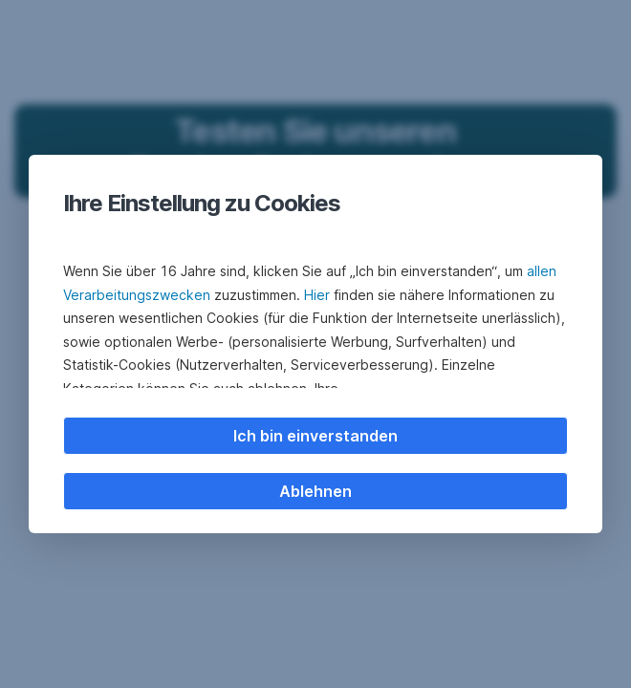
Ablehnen (315, 491)
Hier (317, 295)
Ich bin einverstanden (315, 435)
